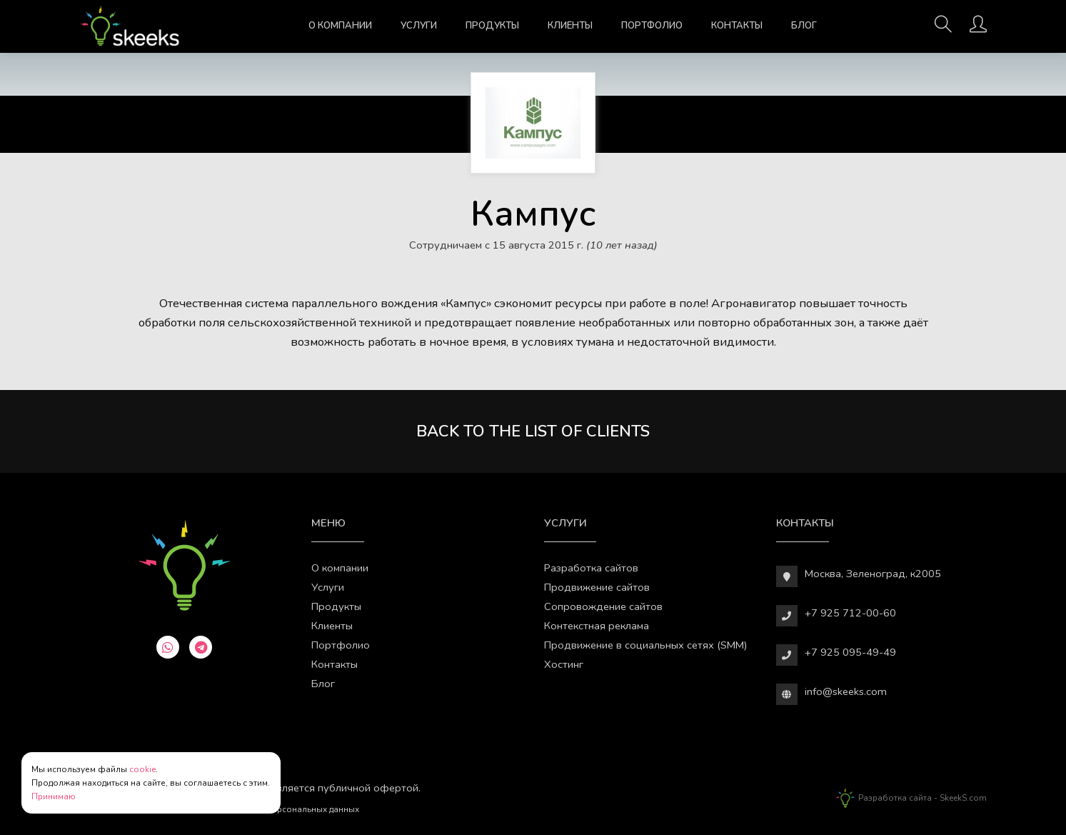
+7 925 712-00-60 (850, 613)
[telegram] (200, 647)
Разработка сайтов (591, 568)
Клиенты (570, 25)
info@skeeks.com (846, 691)
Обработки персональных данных (288, 809)
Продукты (492, 25)
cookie (142, 769)
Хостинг (563, 664)
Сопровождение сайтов (603, 606)
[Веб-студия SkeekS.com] (129, 26)
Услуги (419, 25)
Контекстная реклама (596, 626)
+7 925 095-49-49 (850, 652)
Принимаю (53, 796)
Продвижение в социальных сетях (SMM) (646, 645)
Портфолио (652, 25)
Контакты (737, 25)
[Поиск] (943, 28)
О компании (340, 25)
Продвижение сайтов (597, 587)
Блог (804, 25)
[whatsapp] (167, 647)
